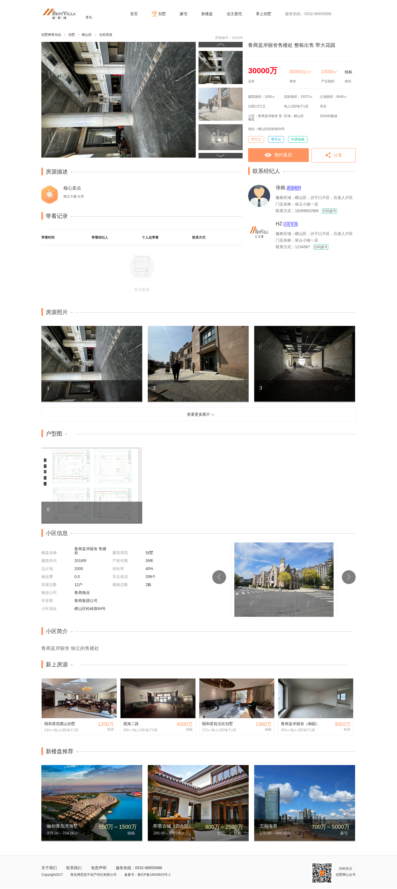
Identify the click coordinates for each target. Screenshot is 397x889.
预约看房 (283, 155)
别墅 (162, 14)
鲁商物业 (82, 592)
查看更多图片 (198, 414)
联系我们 (74, 868)
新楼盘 (207, 14)
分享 (337, 155)
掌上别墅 (263, 14)
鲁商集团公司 (86, 600)
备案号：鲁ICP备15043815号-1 (147, 875)
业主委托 (234, 14)
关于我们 (49, 868)
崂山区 (87, 35)
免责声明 (98, 868)
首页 (134, 14)
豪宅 (183, 14)
